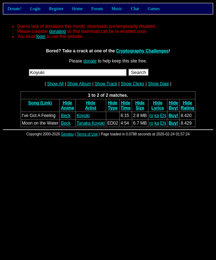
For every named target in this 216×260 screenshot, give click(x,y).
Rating (187, 107)
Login (35, 8)
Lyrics (158, 107)
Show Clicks (132, 83)
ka (156, 115)
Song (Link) (40, 102)
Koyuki (83, 115)
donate (90, 61)
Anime (67, 107)
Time (126, 107)
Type (112, 107)
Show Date (158, 83)
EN (163, 115)
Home (77, 8)
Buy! (173, 107)
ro (151, 115)
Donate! (15, 8)
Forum (97, 8)
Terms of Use (87, 134)
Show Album (79, 83)
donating (57, 31)
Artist (90, 107)
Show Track (106, 83)
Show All (55, 83)
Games (153, 8)
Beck (66, 115)
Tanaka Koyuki (91, 123)
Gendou (67, 134)
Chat (135, 8)
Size (140, 107)
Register (56, 8)
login (40, 36)
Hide (67, 102)
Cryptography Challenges (142, 50)
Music (117, 8)
